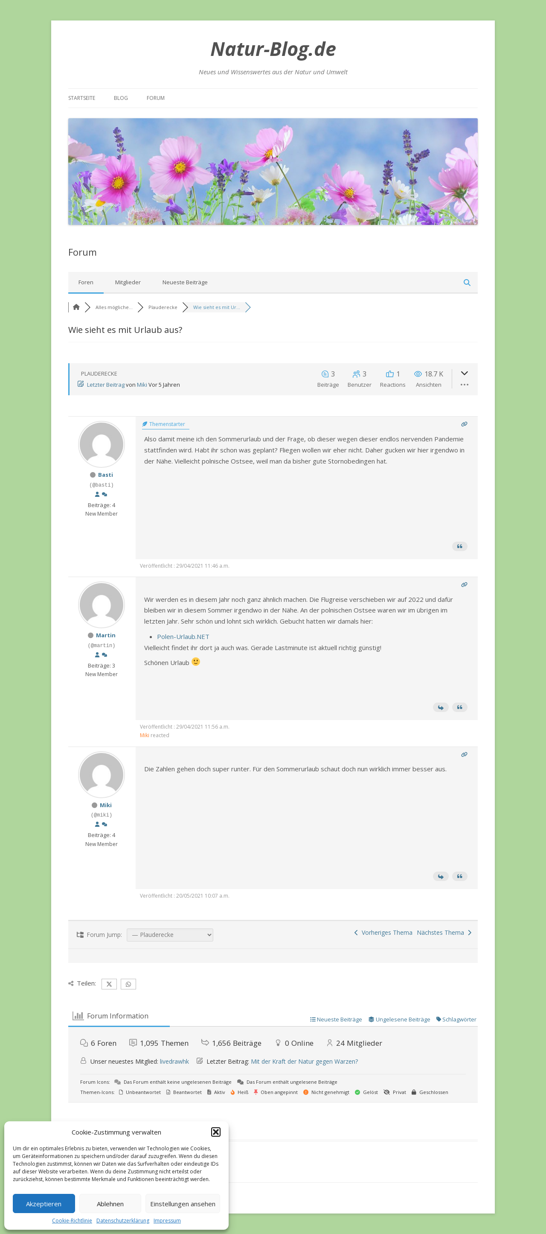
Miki (142, 384)
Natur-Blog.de (273, 48)
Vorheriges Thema (383, 932)
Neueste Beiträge (185, 282)
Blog (121, 98)
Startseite (81, 98)
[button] (216, 1132)
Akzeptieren (43, 1203)
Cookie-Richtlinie (72, 1220)
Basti (105, 474)
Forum (156, 98)
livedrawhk (174, 1061)
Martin (106, 635)
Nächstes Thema (444, 932)
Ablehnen (110, 1203)
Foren (85, 282)
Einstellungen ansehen (182, 1203)
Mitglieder (128, 282)
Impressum (167, 1220)
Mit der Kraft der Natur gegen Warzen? (304, 1061)
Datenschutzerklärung (122, 1220)
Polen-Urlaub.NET (183, 636)
